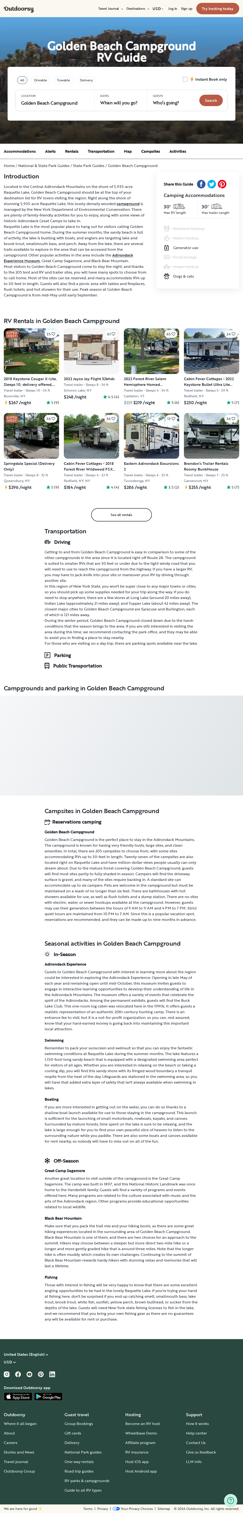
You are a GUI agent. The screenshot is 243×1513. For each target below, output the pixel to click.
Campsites (150, 151)
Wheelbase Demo (141, 1433)
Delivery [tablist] (86, 80)
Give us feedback (201, 1452)
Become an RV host (142, 1423)
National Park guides (83, 1452)
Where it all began (20, 1423)
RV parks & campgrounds (87, 1481)
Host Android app (141, 1471)
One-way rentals (79, 1461)
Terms (88, 1508)
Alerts (50, 151)
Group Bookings (79, 1423)
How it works (197, 1423)
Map (128, 151)
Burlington (175, 609)
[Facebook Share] (201, 184)
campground (128, 203)
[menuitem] (110, 8)
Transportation (101, 151)
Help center (196, 1433)
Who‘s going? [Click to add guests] (166, 99)
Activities (177, 151)
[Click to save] (51, 334)
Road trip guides (79, 1471)
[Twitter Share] (211, 184)
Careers (10, 1442)
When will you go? (119, 99)
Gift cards (73, 1433)
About (9, 1433)
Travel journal (16, 1461)
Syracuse (149, 609)
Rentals (71, 151)
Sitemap (164, 1508)
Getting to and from (62, 552)
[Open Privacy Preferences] (133, 1508)
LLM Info (194, 1461)
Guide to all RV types (83, 1490)
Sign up (186, 8)
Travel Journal (110, 8)
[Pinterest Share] (222, 184)
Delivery (72, 1442)
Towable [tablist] (63, 80)
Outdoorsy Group (19, 1471)
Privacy (102, 1508)
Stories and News (19, 1452)
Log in (172, 8)
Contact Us (196, 1442)
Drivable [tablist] (40, 80)
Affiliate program (140, 1442)
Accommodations (20, 151)
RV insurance (137, 1452)
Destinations (137, 8)
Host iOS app (137, 1461)
